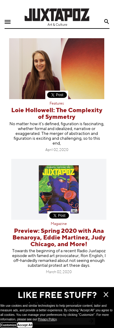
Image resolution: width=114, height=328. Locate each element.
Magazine (59, 224)
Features (57, 103)
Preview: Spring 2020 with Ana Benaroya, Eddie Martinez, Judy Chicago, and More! (58, 238)
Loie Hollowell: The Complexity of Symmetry (56, 113)
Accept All (25, 325)
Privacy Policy (47, 319)
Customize (8, 325)
